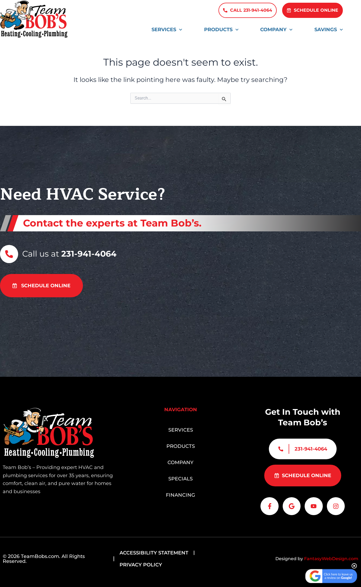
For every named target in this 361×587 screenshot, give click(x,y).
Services (167, 29)
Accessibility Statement (154, 553)
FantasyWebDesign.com (331, 558)
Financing (180, 493)
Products (221, 29)
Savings (328, 29)
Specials (180, 477)
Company (276, 29)
